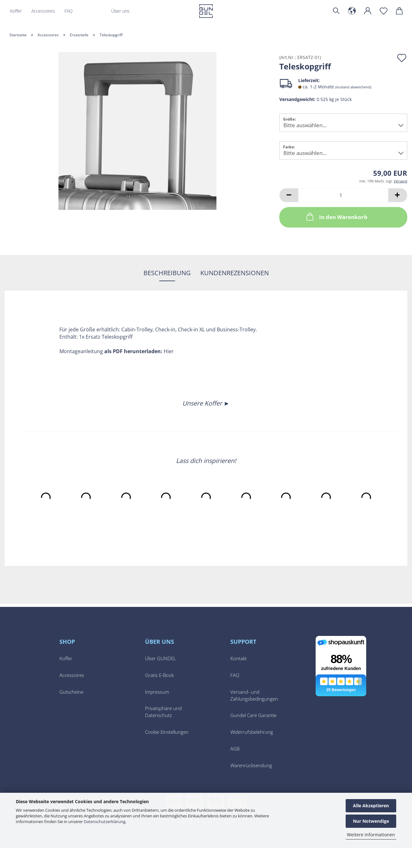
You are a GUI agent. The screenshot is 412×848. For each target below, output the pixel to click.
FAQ (68, 11)
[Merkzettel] (383, 11)
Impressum (157, 692)
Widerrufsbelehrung (251, 732)
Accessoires (43, 11)
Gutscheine (71, 692)
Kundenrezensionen (234, 273)
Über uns (120, 11)
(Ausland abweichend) (353, 87)
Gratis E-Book (159, 675)
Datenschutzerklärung (104, 821)
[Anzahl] (343, 195)
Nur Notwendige (371, 821)
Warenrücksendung (251, 765)
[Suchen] (336, 11)
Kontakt (238, 658)
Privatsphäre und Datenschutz (163, 712)
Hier (169, 351)
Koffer (16, 11)
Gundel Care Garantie (253, 715)
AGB (234, 748)
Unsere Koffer (203, 403)
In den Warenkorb (336, 216)
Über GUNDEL (160, 658)
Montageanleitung (81, 351)
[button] (352, 11)
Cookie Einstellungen (167, 732)
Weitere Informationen (371, 835)
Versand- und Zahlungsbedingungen (254, 695)
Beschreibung (167, 273)
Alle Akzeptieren (371, 806)
